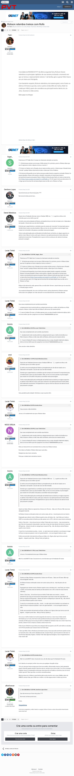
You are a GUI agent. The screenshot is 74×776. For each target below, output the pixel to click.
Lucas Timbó (10, 251)
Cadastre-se (68, 6)
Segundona (22, 706)
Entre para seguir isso (7, 21)
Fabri (10, 26)
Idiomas (34, 770)
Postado (23, 35)
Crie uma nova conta (20, 739)
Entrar (59, 6)
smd (10, 355)
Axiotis (10, 325)
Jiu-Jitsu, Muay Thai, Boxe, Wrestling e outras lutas (35, 26)
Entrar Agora (53, 739)
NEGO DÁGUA (10, 425)
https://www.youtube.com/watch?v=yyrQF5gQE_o (35, 179)
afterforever (10, 686)
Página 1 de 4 (24, 30)
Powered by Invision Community (37, 773)
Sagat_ (10, 157)
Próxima (14, 30)
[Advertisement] (37, 763)
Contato (40, 770)
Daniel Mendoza (10, 213)
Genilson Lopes (10, 190)
